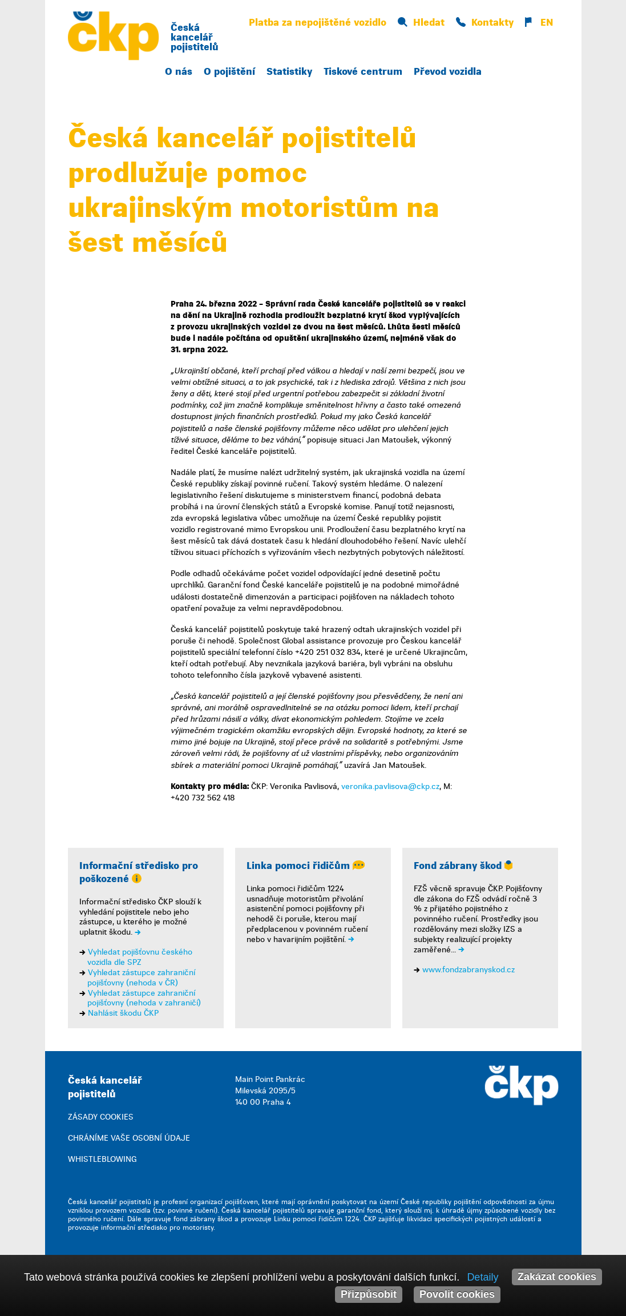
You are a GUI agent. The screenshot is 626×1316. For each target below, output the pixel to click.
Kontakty (485, 23)
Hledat (421, 23)
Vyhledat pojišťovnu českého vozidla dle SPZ (139, 957)
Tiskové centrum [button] (363, 72)
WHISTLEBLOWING (102, 1159)
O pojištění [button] (229, 72)
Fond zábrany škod (463, 866)
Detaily (482, 1277)
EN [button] (539, 23)
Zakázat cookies (557, 1276)
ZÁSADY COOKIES (101, 1117)
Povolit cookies (457, 1294)
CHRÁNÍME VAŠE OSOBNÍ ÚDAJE (129, 1138)
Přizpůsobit (369, 1294)
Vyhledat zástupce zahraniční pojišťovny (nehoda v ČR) (141, 978)
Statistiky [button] (289, 72)
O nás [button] (178, 72)
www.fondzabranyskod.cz (468, 970)
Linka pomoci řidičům (306, 866)
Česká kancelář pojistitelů (195, 37)
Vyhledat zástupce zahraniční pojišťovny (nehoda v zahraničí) (144, 998)
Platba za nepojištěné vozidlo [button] (317, 23)
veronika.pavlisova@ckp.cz (390, 786)
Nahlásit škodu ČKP (123, 1013)
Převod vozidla (448, 72)
